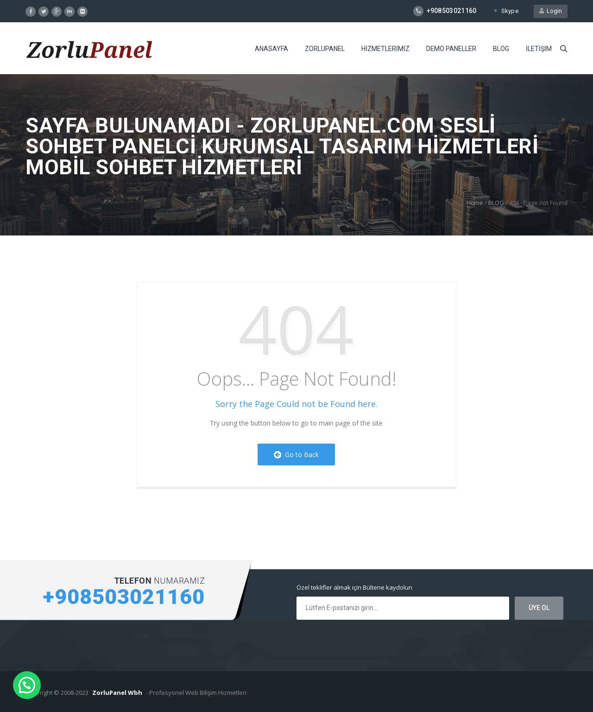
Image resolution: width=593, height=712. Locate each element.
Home (475, 202)
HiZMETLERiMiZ (385, 48)
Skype (505, 10)
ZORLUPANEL (325, 48)
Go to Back (296, 454)
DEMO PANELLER (451, 48)
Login (550, 10)
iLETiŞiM (539, 48)
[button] (27, 685)
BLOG (501, 48)
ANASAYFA (271, 48)
